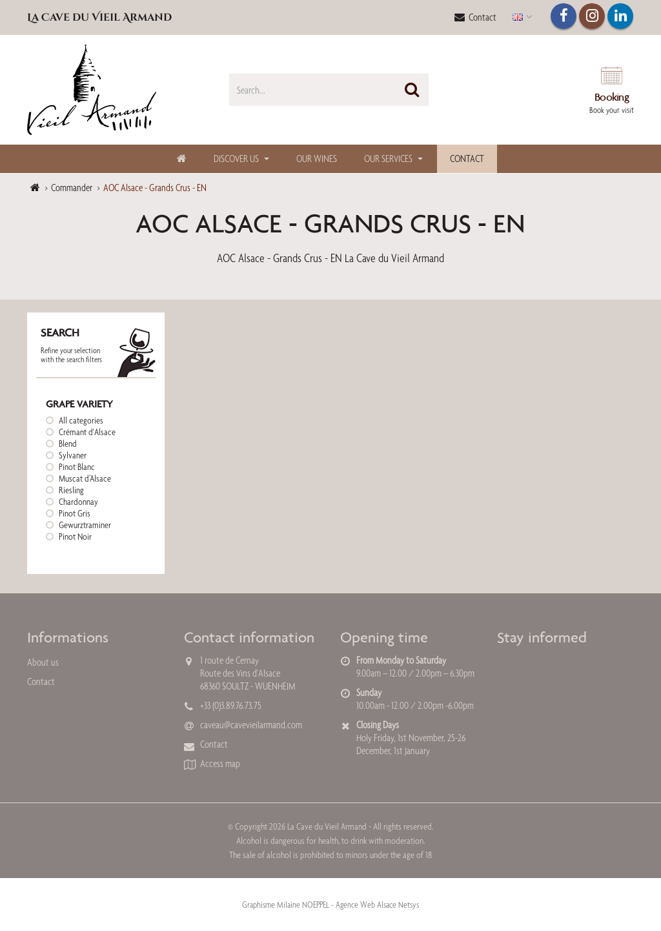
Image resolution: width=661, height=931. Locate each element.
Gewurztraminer (85, 525)
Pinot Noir (75, 536)
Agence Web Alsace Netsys (377, 904)
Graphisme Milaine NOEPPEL (285, 904)
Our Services (388, 158)
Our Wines (316, 158)
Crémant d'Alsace (87, 432)
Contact (475, 17)
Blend (68, 443)
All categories (81, 420)
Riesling (71, 490)
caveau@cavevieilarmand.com (251, 724)
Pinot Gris (74, 513)
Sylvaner (72, 455)
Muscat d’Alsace (85, 478)
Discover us (236, 158)
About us (43, 662)
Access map (220, 763)
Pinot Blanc (77, 467)
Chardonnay (78, 501)
